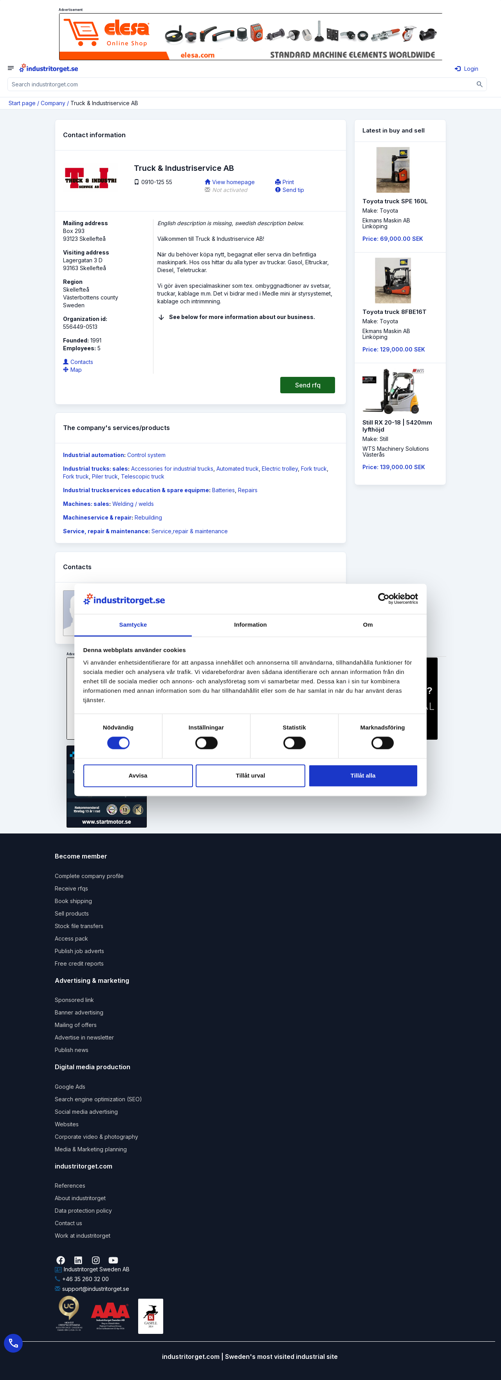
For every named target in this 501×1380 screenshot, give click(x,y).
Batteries (223, 490)
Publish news (71, 1050)
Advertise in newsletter (84, 1037)
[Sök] (480, 84)
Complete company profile (89, 876)
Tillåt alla (363, 775)
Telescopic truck (142, 476)
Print (284, 182)
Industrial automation (93, 455)
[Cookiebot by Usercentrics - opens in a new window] (384, 599)
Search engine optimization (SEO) (98, 1099)
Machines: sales (86, 503)
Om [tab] (368, 624)
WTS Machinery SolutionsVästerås (395, 451)
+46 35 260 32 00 (82, 1279)
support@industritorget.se (92, 1288)
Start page (22, 103)
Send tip (289, 189)
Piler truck (105, 476)
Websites (67, 1124)
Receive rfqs (71, 888)
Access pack (71, 938)
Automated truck (237, 468)
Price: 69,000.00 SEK (392, 238)
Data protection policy (83, 1210)
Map (72, 369)
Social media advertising (86, 1111)
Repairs (248, 490)
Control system (146, 455)
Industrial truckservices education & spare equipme (136, 490)
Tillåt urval (250, 775)
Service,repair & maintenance (189, 531)
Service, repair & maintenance (105, 531)
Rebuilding (148, 517)
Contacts (78, 361)
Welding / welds (133, 503)
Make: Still (375, 439)
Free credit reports (79, 963)
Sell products (72, 913)
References (70, 1185)
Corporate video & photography (96, 1136)
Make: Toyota (380, 210)
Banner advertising (79, 1012)
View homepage (230, 182)
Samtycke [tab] (133, 624)
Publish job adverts (79, 951)
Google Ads (70, 1086)
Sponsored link (74, 999)
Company (53, 103)
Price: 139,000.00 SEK (393, 467)
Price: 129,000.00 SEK (393, 349)
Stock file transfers (79, 926)
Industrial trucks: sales (95, 468)
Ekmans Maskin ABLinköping (386, 223)
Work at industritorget (82, 1235)
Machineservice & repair (97, 517)
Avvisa (138, 775)
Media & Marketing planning (91, 1149)
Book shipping (73, 901)
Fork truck (314, 468)
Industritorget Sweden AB (92, 1269)
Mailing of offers (76, 1025)
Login (466, 68)
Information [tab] (250, 624)
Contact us (68, 1223)
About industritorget (80, 1198)
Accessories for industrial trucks (172, 468)
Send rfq (308, 385)
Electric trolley (280, 468)
